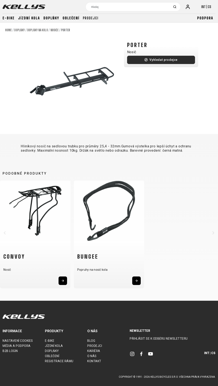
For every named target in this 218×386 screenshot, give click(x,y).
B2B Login (10, 351)
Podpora (205, 18)
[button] (4, 232)
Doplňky (51, 18)
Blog (91, 340)
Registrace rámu (59, 361)
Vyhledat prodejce (163, 59)
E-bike (9, 18)
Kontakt (94, 361)
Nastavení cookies (18, 340)
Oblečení (71, 18)
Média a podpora (17, 346)
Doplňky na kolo (37, 30)
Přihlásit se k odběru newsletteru (159, 338)
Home (8, 30)
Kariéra (93, 351)
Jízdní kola (29, 18)
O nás (92, 356)
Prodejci (91, 18)
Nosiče (54, 30)
